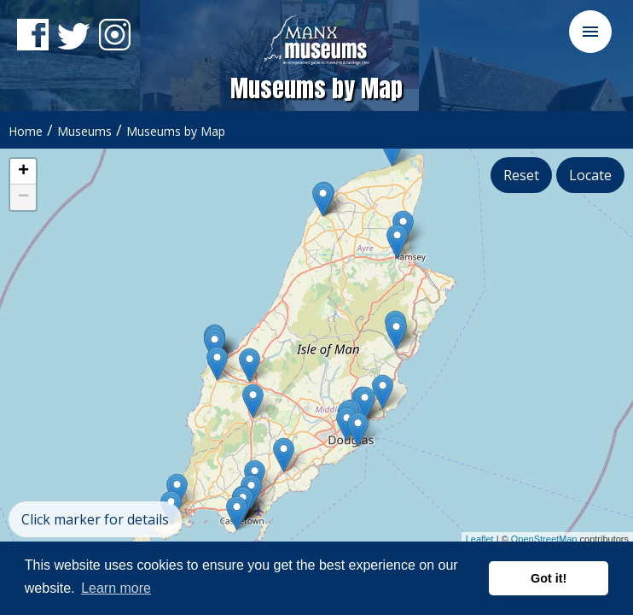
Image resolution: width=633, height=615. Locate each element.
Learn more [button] (116, 588)
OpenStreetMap (544, 539)
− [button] (23, 197)
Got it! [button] (548, 578)
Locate (590, 175)
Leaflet (480, 539)
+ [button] (23, 171)
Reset (521, 175)
